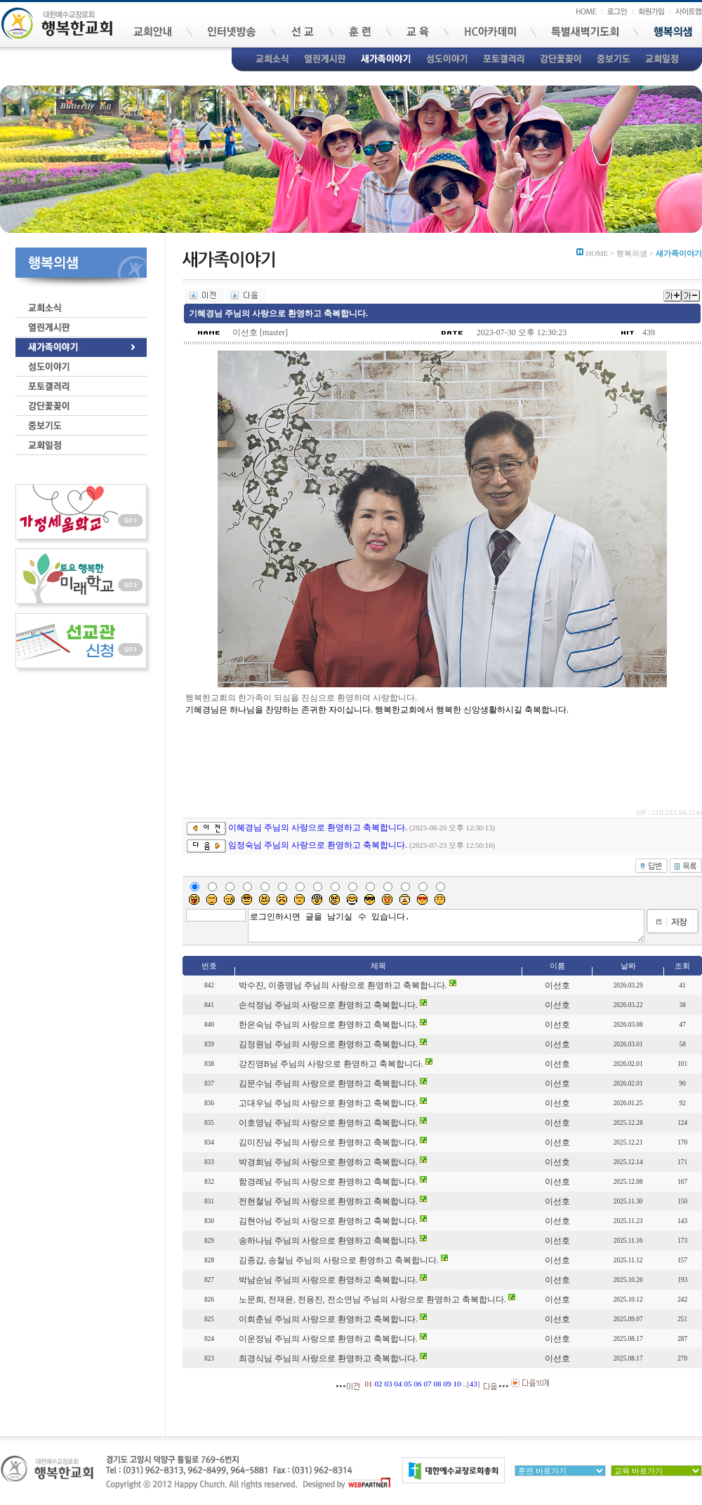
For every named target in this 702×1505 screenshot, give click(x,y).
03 (388, 1383)
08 (438, 1383)
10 (457, 1383)
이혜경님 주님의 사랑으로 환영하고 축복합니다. (317, 827)
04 (398, 1383)
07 (428, 1383)
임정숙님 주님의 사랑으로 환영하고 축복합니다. (317, 845)
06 (418, 1383)
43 (473, 1383)
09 (447, 1383)
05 (408, 1383)
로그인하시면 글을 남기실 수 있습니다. (446, 926)
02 (379, 1383)
